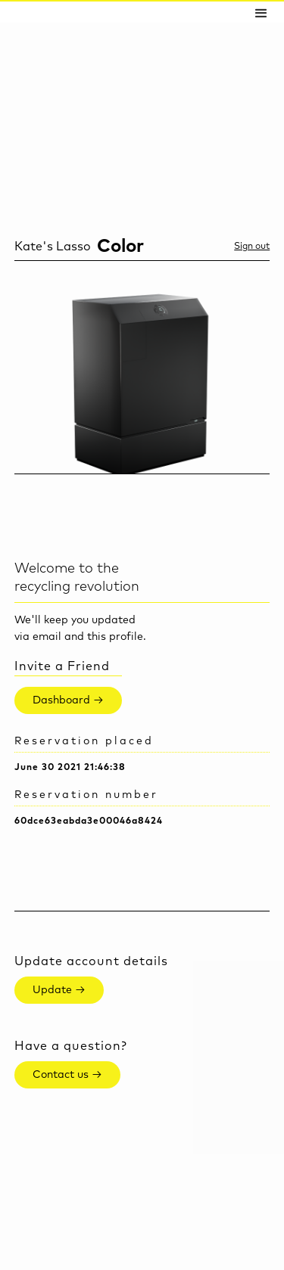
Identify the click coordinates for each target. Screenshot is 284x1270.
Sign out (252, 246)
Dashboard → (68, 700)
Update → (59, 990)
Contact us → (67, 1075)
